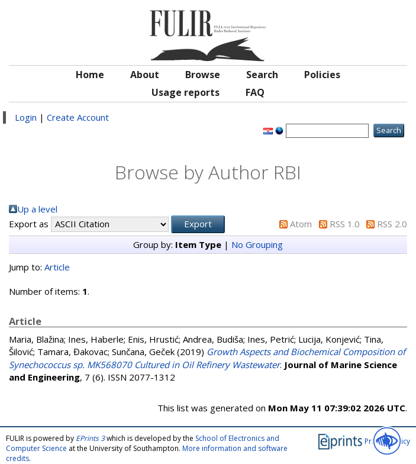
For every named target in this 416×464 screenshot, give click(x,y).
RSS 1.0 (345, 224)
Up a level (37, 209)
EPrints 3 (90, 438)
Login (26, 117)
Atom (301, 224)
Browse (202, 74)
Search (262, 74)
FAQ (255, 92)
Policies (322, 74)
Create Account (78, 117)
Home (90, 74)
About (144, 74)
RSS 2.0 (392, 224)
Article (57, 267)
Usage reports (185, 92)
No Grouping (257, 244)
